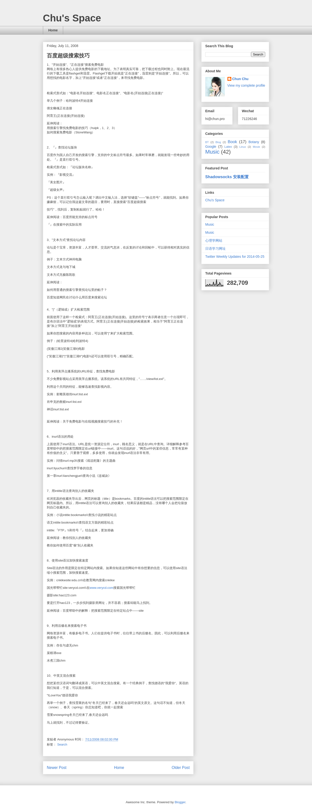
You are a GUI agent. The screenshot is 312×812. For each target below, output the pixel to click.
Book (232, 141)
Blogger (180, 802)
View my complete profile (246, 85)
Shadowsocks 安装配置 (227, 177)
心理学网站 (213, 240)
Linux (242, 146)
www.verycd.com (102, 588)
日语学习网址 (215, 248)
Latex (228, 146)
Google (210, 146)
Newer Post (57, 768)
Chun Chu (240, 79)
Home (53, 30)
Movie (256, 146)
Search (62, 744)
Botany (253, 142)
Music (212, 152)
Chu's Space (72, 18)
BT (207, 142)
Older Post (181, 768)
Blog (218, 142)
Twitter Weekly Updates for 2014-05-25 (234, 256)
